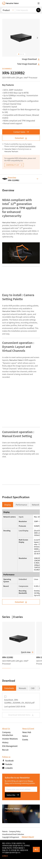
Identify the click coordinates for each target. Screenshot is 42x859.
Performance (21, 504)
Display (7, 504)
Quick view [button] (27, 652)
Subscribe (13, 795)
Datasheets (9, 688)
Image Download (31, 59)
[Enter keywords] (25, 10)
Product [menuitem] (6, 10)
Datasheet (21, 138)
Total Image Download (28, 64)
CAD (32, 688)
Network (35, 504)
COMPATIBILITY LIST (14, 165)
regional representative (27, 146)
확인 (36, 849)
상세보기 (5, 856)
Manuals (22, 688)
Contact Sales (21, 131)
